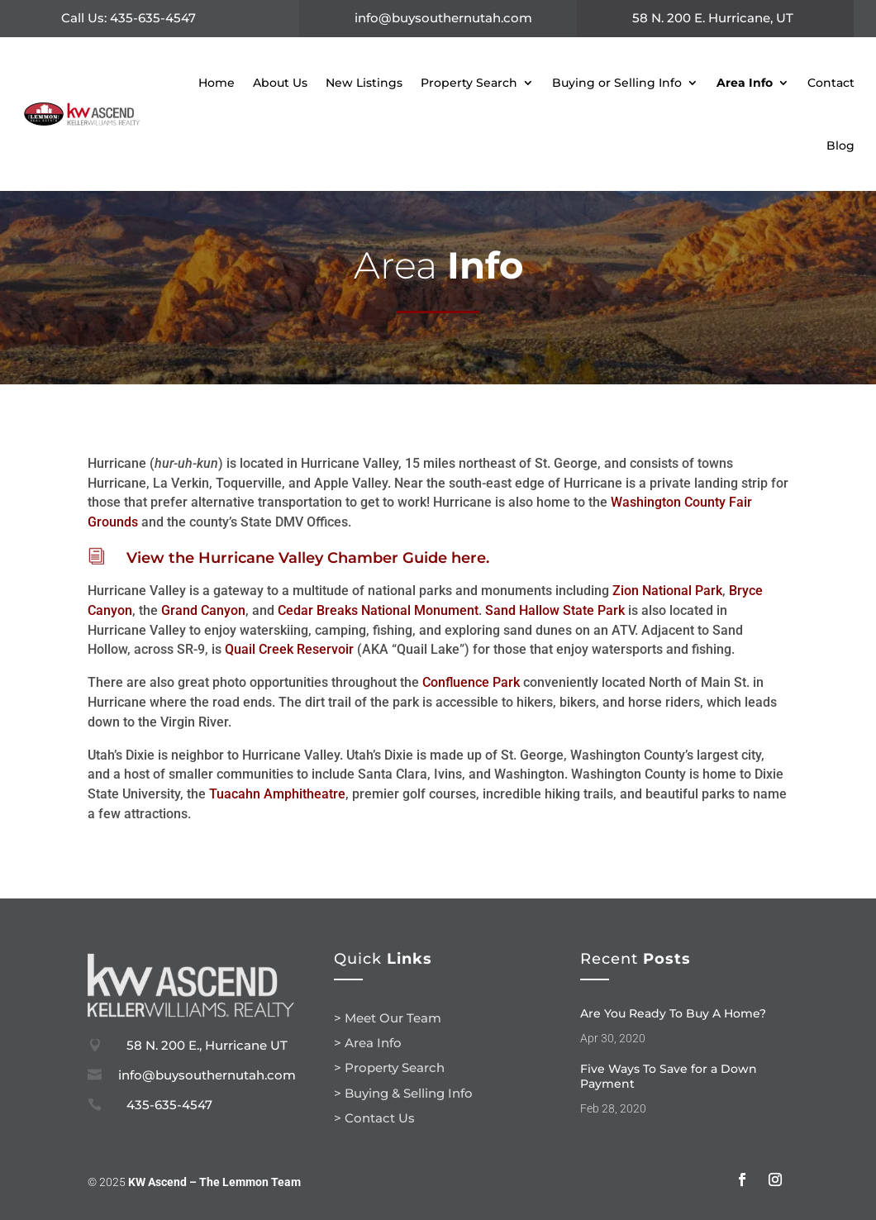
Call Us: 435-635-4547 (128, 18)
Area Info (745, 82)
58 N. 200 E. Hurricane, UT (712, 18)
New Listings (364, 82)
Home (216, 82)
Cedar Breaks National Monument (378, 610)
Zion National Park (667, 590)
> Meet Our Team (387, 1018)
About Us (280, 82)
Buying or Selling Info (617, 82)
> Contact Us (374, 1118)
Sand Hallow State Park (555, 610)
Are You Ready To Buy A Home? (673, 1013)
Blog (840, 145)
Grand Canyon (203, 610)
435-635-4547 (169, 1105)
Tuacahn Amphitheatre (277, 794)
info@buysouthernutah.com (443, 18)
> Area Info (368, 1043)
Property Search (469, 82)
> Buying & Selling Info (403, 1093)
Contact (831, 82)
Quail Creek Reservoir (289, 649)
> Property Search (389, 1067)
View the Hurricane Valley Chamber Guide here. (307, 558)
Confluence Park (471, 682)
